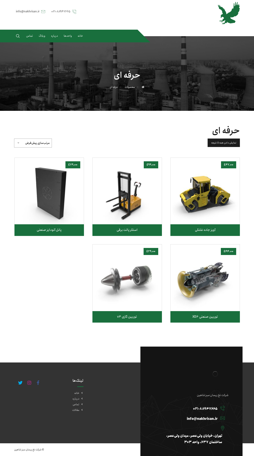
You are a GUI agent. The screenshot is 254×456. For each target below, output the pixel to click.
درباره (77, 399)
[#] (38, 382)
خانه (78, 393)
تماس (78, 404)
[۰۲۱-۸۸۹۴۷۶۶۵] (190, 408)
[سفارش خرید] (33, 142)
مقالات (77, 410)
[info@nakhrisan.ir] (190, 418)
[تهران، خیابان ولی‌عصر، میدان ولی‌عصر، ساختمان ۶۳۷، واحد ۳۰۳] (190, 428)
